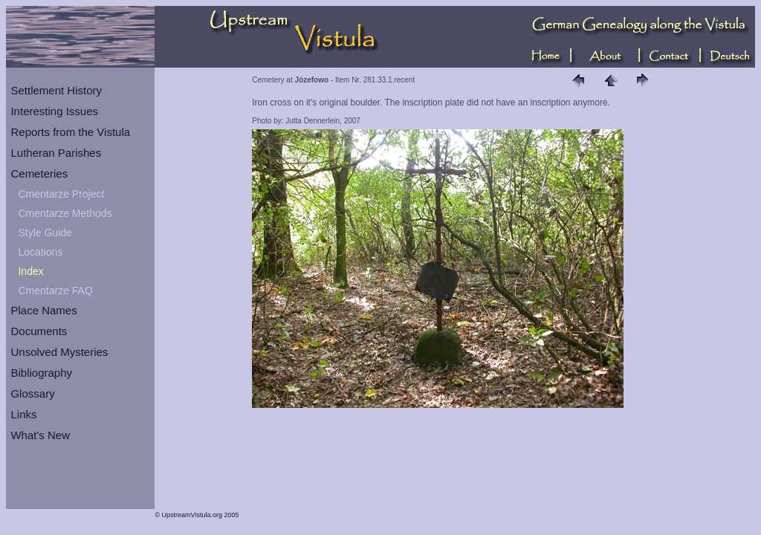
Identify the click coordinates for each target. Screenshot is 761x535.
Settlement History (56, 90)
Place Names (43, 310)
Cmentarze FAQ (55, 290)
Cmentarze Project (61, 194)
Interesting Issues (54, 111)
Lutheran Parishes (55, 152)
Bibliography (41, 372)
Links (23, 414)
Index (30, 271)
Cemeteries (39, 173)
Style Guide (44, 233)
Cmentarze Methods (64, 213)
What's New (40, 435)
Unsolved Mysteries (59, 352)
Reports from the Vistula (70, 132)
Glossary (32, 393)
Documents (38, 331)
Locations (40, 252)
